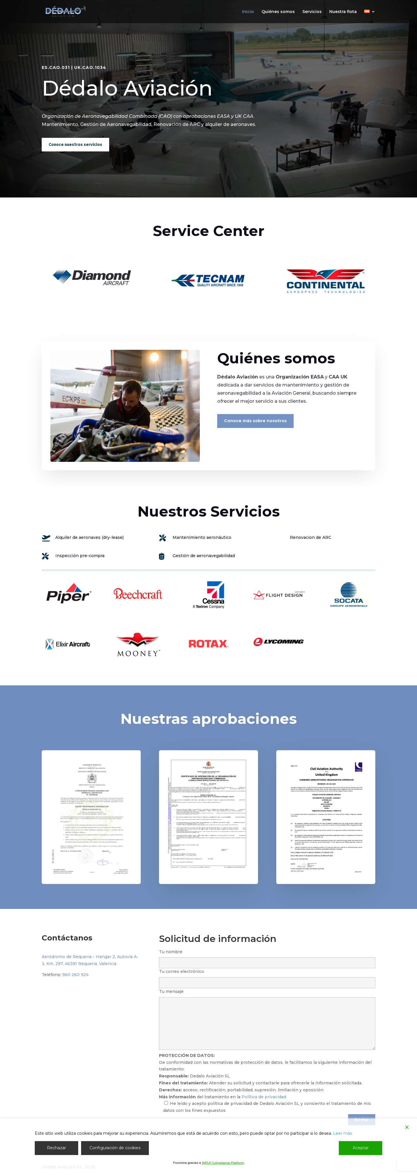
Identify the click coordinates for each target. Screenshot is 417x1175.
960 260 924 (75, 974)
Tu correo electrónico (267, 977)
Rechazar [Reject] (56, 1147)
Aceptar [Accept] (361, 1147)
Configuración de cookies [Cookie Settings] (114, 1147)
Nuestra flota (343, 12)
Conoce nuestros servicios (75, 144)
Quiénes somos (278, 12)
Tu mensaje (267, 1020)
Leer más (342, 1133)
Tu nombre (267, 957)
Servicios (312, 12)
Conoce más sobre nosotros (255, 420)
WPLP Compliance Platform (223, 1163)
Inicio (248, 12)
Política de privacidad (264, 1096)
